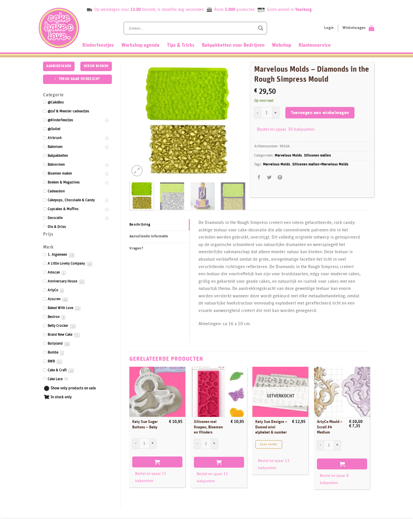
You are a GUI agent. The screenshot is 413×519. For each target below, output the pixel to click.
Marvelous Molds (288, 155)
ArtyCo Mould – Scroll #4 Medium (329, 427)
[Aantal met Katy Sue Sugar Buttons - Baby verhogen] (152, 443)
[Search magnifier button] (260, 28)
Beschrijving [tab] (139, 225)
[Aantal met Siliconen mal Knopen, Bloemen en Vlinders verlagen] (197, 444)
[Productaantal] (266, 112)
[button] (137, 170)
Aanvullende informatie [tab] (148, 236)
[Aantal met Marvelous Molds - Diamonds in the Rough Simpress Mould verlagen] (257, 112)
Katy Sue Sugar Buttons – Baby (145, 424)
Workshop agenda (140, 45)
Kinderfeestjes (98, 45)
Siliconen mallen (317, 155)
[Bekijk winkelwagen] (358, 28)
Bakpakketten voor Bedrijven (233, 45)
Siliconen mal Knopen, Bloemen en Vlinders (208, 427)
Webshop (281, 45)
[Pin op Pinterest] (280, 177)
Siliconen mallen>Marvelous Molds (320, 164)
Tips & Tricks (180, 45)
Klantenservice (315, 45)
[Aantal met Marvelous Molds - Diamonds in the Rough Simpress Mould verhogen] (275, 112)
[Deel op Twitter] (269, 177)
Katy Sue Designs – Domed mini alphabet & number (271, 427)
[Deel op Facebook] (259, 177)
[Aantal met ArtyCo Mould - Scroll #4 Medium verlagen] (320, 445)
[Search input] (191, 28)
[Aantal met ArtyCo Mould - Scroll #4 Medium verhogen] (337, 445)
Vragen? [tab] (136, 248)
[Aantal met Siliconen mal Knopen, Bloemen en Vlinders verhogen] (214, 444)
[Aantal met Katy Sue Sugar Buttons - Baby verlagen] (135, 443)
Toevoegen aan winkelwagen (320, 113)
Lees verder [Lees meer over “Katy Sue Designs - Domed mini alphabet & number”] (269, 444)
